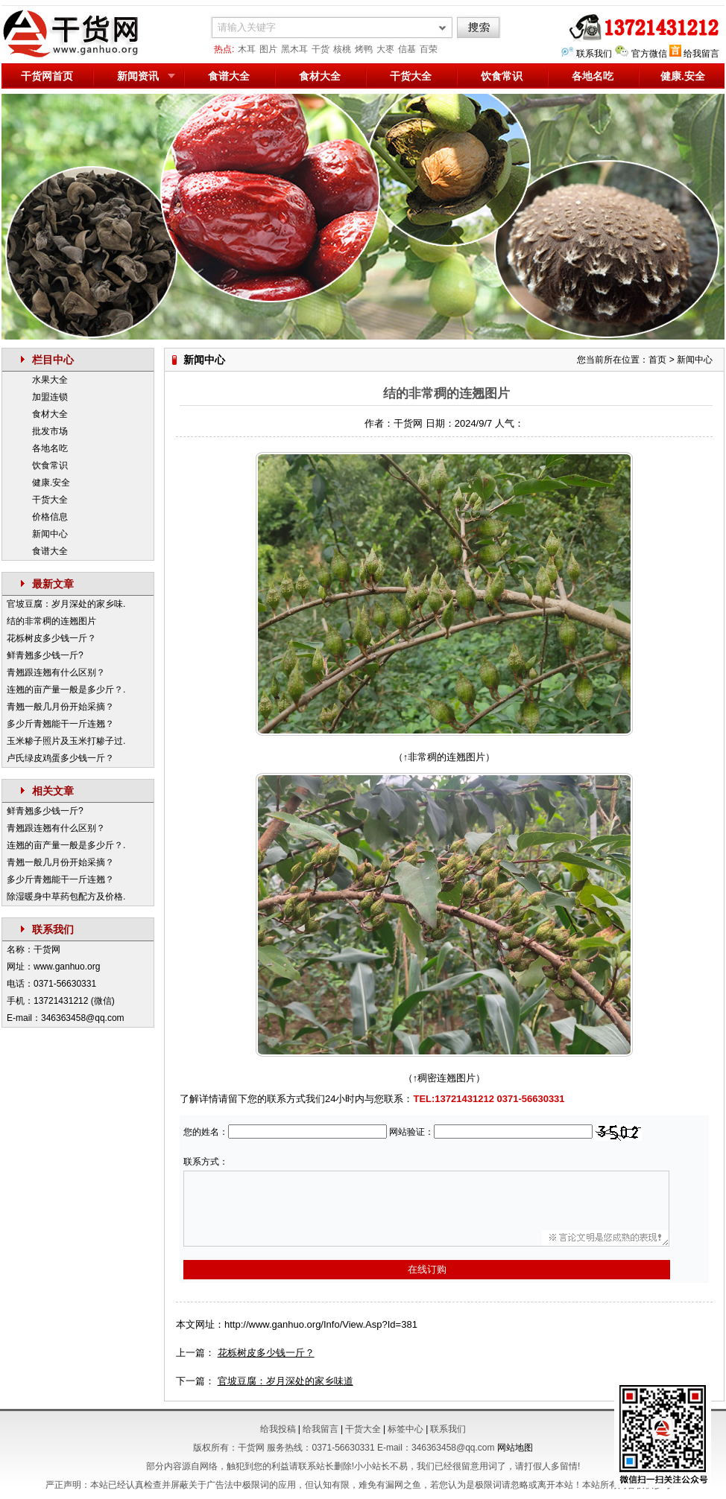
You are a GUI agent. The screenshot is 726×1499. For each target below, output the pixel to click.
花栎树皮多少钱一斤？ (51, 638)
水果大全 (50, 380)
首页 (657, 359)
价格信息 (50, 517)
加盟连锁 (50, 397)
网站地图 (515, 1447)
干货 (320, 49)
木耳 (247, 49)
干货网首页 (47, 76)
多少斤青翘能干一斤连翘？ (60, 724)
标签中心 (405, 1429)
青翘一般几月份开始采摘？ (60, 706)
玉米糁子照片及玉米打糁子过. (66, 741)
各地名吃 (592, 76)
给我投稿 (278, 1429)
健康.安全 (51, 482)
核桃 (342, 49)
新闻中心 (50, 534)
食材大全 (320, 76)
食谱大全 (229, 76)
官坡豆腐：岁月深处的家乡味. (66, 604)
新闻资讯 (138, 76)
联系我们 (594, 53)
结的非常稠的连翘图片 (51, 621)
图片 (268, 49)
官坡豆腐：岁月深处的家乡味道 (285, 1381)
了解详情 (199, 1098)
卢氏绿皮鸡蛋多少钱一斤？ (60, 758)
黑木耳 (294, 49)
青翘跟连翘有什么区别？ (56, 672)
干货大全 (411, 76)
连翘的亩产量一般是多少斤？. (66, 689)
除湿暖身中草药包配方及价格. (66, 896)
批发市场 (50, 431)
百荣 (429, 49)
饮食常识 (502, 76)
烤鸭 (364, 49)
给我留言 (701, 53)
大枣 (385, 49)
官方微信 (649, 53)
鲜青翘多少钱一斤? (45, 655)
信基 (407, 49)
